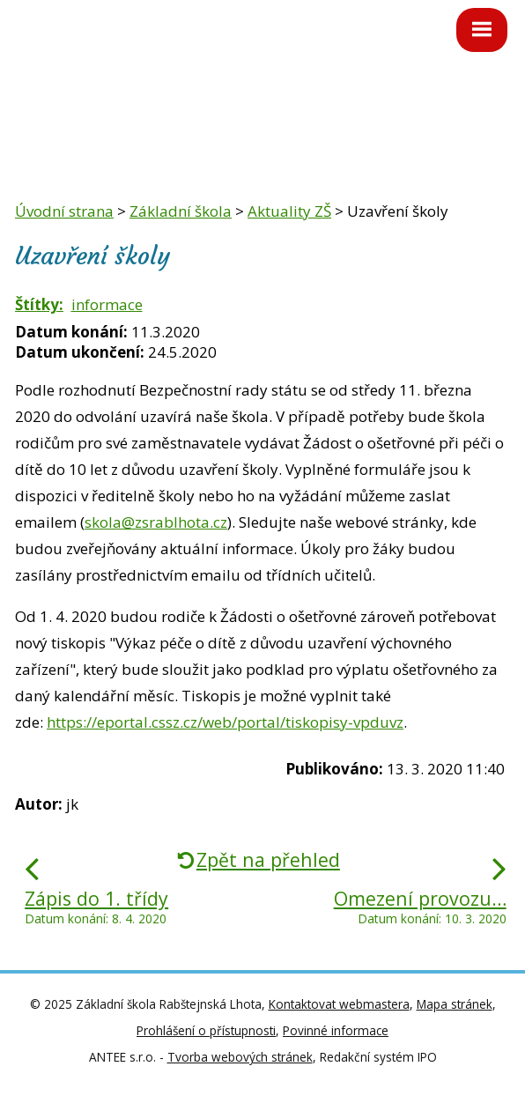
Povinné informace (335, 1030)
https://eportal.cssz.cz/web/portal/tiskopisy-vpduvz (225, 722)
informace (107, 304)
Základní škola (180, 211)
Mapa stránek (454, 1004)
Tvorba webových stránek (240, 1056)
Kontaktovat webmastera (339, 1004)
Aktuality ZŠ (289, 211)
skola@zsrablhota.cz (156, 522)
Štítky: (39, 304)
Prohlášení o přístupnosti (206, 1030)
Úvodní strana (64, 211)
